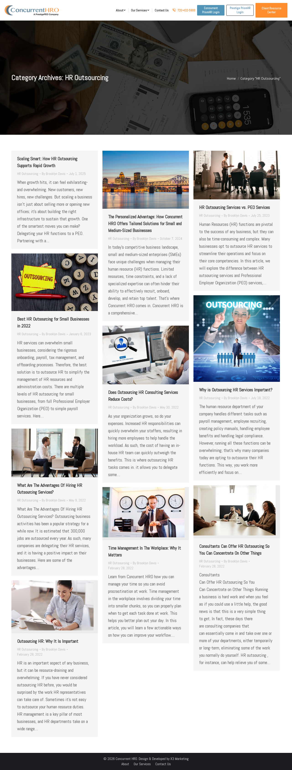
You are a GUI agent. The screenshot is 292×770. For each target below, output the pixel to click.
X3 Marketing (179, 758)
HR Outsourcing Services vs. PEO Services (234, 207)
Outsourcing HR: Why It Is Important (47, 641)
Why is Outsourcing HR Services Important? (235, 390)
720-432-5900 (183, 10)
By (53, 173)
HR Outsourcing (27, 173)
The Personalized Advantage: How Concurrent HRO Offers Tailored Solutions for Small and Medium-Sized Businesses (145, 223)
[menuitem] (120, 10)
